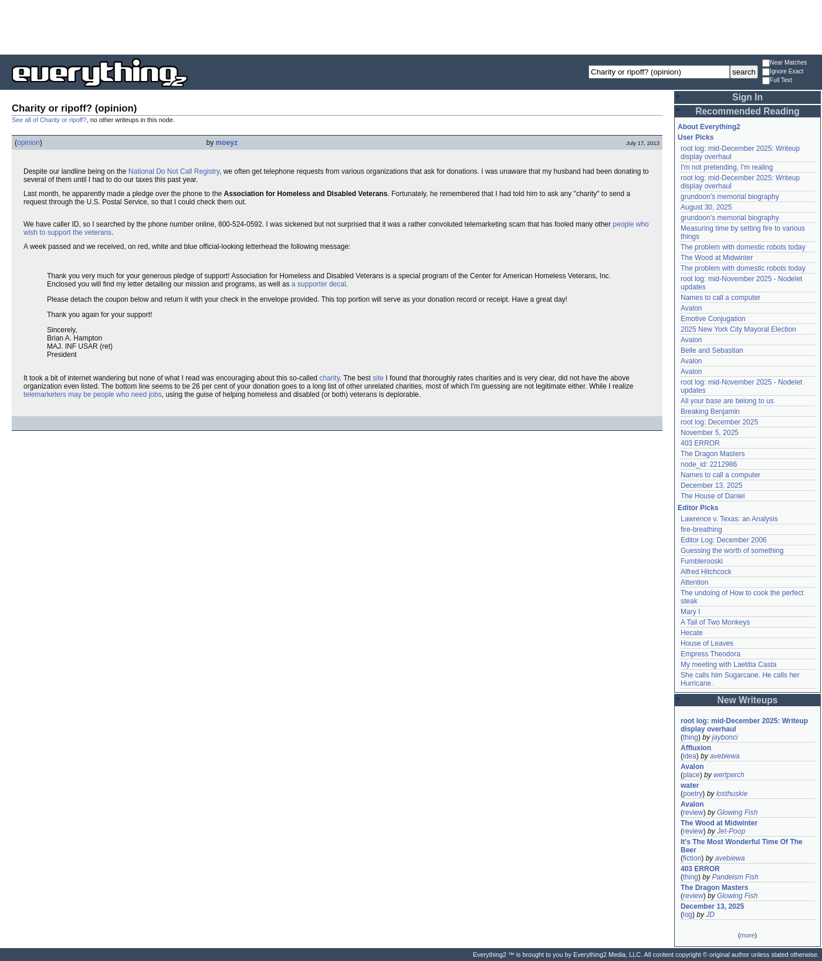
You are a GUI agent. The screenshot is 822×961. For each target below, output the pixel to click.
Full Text (777, 81)
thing (690, 737)
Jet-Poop (731, 831)
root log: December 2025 (719, 422)
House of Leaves (707, 643)
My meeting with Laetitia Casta (728, 664)
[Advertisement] (411, 26)
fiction (692, 858)
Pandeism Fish (735, 877)
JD (710, 915)
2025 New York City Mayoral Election (738, 329)
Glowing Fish (737, 812)
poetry (692, 794)
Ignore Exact (782, 72)
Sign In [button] (747, 97)
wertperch (729, 775)
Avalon (691, 308)
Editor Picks (698, 508)
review (693, 812)
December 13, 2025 (711, 485)
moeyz (227, 143)
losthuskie (731, 794)
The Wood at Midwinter (717, 258)
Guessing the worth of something (732, 551)
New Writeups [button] (748, 700)
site (378, 378)
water (690, 785)
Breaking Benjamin (710, 411)
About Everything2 (709, 127)
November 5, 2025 (710, 433)
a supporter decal (319, 284)
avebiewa (725, 756)
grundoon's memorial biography (730, 197)
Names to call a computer (720, 298)
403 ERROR (700, 443)
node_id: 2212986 (709, 464)
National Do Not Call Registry (173, 171)
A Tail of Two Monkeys (715, 622)
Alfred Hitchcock (706, 572)
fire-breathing (701, 529)
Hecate (692, 633)
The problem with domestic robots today (743, 247)
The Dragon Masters (713, 454)
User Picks (695, 137)
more (747, 935)
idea (689, 756)
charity (329, 378)
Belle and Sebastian (712, 350)
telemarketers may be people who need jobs (92, 394)
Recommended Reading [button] (747, 111)
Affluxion (696, 748)
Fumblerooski (702, 561)
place (691, 775)
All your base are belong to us (727, 401)
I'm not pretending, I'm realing (727, 167)
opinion (28, 143)
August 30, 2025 (706, 207)
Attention (694, 582)
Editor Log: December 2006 (724, 540)
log (687, 915)
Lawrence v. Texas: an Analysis (729, 519)
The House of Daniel (713, 496)
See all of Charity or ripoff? (49, 119)
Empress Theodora (710, 654)
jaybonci (725, 737)
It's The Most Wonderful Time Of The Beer (742, 846)
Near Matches (784, 63)
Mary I (690, 612)
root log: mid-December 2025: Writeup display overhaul (744, 725)
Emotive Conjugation (713, 319)
